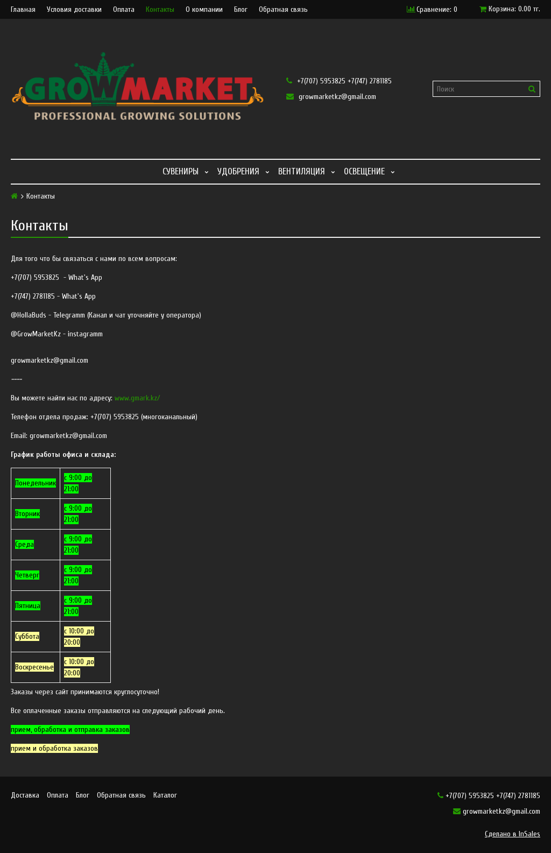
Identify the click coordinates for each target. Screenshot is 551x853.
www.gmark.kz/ (137, 398)
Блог (241, 9)
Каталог (165, 795)
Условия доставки (74, 9)
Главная (23, 9)
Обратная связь (283, 9)
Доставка (25, 795)
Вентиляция (301, 171)
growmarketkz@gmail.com (331, 97)
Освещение (364, 171)
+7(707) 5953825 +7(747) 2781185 (339, 81)
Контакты (160, 9)
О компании (204, 9)
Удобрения (238, 171)
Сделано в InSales (512, 833)
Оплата (124, 9)
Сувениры (181, 171)
